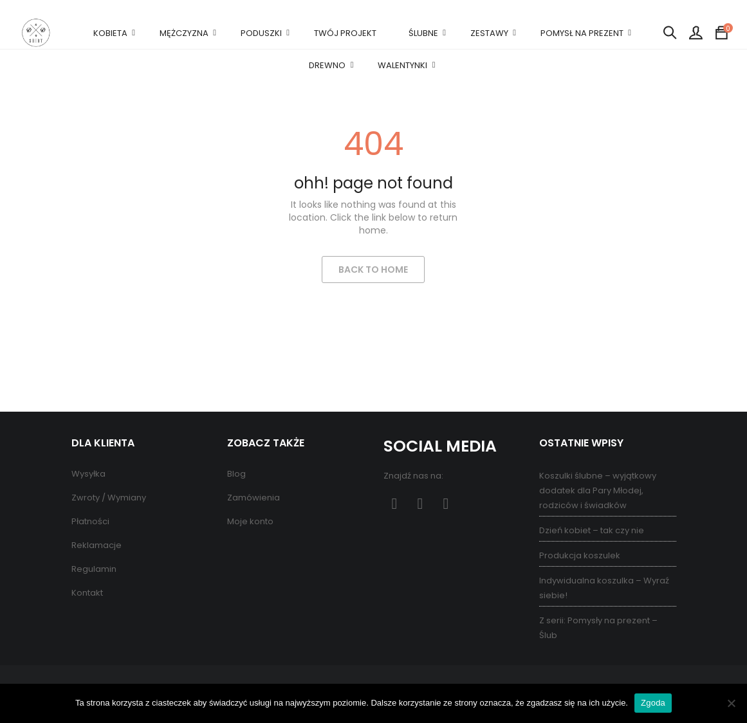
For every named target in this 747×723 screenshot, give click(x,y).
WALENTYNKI (402, 65)
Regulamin (93, 569)
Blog (236, 474)
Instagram (446, 504)
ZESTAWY (489, 33)
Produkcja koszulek (579, 555)
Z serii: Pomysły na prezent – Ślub (598, 627)
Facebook (394, 504)
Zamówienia (253, 497)
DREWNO (327, 65)
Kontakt (87, 593)
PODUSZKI (261, 33)
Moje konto (250, 521)
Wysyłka (88, 474)
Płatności (90, 521)
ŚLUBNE (423, 33)
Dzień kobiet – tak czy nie (591, 530)
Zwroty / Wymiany (108, 497)
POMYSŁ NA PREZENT (581, 33)
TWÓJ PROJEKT (345, 33)
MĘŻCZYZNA (184, 33)
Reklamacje (96, 545)
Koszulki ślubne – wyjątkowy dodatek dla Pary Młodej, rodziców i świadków (597, 490)
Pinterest (420, 504)
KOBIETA (110, 33)
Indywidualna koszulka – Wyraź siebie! (604, 587)
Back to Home (373, 269)
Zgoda (653, 703)
